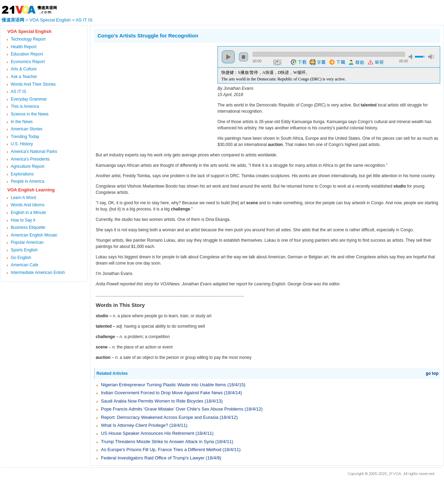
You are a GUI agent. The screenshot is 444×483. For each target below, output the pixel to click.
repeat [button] (277, 63)
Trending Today (25, 136)
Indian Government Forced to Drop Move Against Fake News (162, 392)
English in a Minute (28, 212)
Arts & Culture (24, 69)
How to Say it (23, 220)
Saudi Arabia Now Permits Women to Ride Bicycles (152, 401)
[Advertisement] (152, 94)
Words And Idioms (27, 204)
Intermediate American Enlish (38, 272)
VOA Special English (50, 20)
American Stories (26, 129)
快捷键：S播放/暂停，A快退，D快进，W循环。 (265, 72)
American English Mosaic (34, 235)
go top (432, 373)
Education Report (27, 54)
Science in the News (30, 114)
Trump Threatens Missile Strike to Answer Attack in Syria (157, 441)
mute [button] (412, 56)
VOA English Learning (31, 189)
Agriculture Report (27, 166)
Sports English (24, 250)
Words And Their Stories (33, 84)
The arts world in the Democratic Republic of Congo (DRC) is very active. (283, 79)
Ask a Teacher (24, 76)
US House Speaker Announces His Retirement (147, 433)
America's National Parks (34, 151)
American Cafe (24, 264)
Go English (21, 257)
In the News (22, 121)
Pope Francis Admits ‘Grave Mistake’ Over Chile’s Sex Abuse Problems (172, 409)
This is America (25, 106)
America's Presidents (30, 159)
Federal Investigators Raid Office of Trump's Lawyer (152, 457)
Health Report (23, 46)
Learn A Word (23, 197)
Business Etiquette (28, 227)
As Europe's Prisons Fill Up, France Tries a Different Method (161, 449)
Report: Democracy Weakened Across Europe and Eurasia (160, 417)
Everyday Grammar (29, 99)
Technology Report (28, 39)
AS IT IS (84, 20)
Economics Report (28, 61)
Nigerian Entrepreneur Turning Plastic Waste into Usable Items (163, 384)
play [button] (228, 57)
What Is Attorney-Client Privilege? (134, 425)
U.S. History (22, 143)
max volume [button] (431, 56)
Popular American (27, 242)
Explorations (22, 174)
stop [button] (243, 57)
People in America (27, 181)
